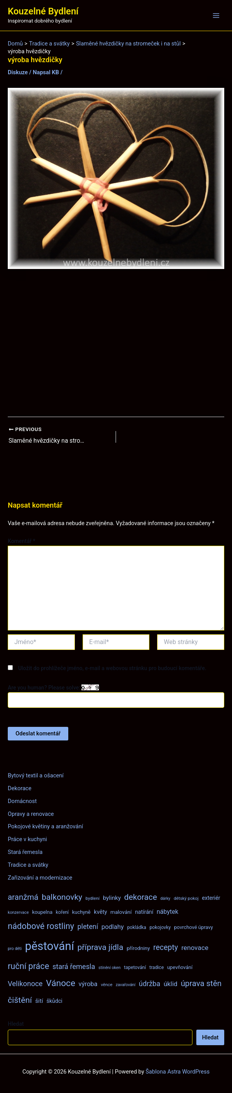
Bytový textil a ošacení (36, 775)
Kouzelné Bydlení (43, 11)
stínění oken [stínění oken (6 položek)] (110, 967)
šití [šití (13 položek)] (39, 1001)
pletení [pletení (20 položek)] (88, 927)
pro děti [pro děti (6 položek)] (15, 948)
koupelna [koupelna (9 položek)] (42, 912)
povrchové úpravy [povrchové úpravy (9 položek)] (193, 928)
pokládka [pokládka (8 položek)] (136, 928)
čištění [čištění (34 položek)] (20, 1000)
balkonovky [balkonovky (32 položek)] (62, 897)
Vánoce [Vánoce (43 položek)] (60, 983)
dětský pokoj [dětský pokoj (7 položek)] (186, 898)
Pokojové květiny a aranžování (45, 826)
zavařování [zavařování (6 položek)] (125, 984)
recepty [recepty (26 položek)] (165, 947)
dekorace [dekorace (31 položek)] (140, 897)
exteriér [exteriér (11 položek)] (211, 898)
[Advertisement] (116, 343)
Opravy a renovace (31, 813)
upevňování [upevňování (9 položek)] (179, 967)
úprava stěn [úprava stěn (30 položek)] (201, 983)
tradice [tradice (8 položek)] (156, 967)
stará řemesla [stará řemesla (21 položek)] (73, 966)
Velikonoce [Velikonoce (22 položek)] (25, 984)
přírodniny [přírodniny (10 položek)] (138, 948)
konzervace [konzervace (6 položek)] (18, 912)
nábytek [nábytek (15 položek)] (167, 911)
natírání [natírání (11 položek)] (144, 912)
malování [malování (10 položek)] (121, 912)
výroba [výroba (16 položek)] (88, 984)
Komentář (21, 541)
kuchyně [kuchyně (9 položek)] (81, 912)
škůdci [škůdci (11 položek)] (54, 1001)
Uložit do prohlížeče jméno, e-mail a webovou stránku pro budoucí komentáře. (112, 668)
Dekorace (19, 788)
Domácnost (22, 801)
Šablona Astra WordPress (177, 1071)
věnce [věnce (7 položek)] (107, 984)
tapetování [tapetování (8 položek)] (135, 967)
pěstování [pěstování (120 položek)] (49, 946)
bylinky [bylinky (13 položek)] (112, 897)
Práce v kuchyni (27, 839)
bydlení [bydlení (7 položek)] (92, 898)
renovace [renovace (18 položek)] (194, 948)
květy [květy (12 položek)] (100, 911)
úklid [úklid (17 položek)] (171, 984)
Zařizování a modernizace (40, 877)
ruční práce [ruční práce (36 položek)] (28, 966)
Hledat (16, 1024)
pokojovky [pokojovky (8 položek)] (159, 928)
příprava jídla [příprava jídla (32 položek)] (100, 947)
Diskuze (18, 72)
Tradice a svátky (28, 864)
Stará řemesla (25, 852)
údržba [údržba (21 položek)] (149, 984)
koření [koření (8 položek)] (62, 912)
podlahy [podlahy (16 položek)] (112, 927)
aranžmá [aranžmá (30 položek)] (23, 897)
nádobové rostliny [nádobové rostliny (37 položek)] (41, 926)
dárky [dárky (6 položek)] (165, 898)
